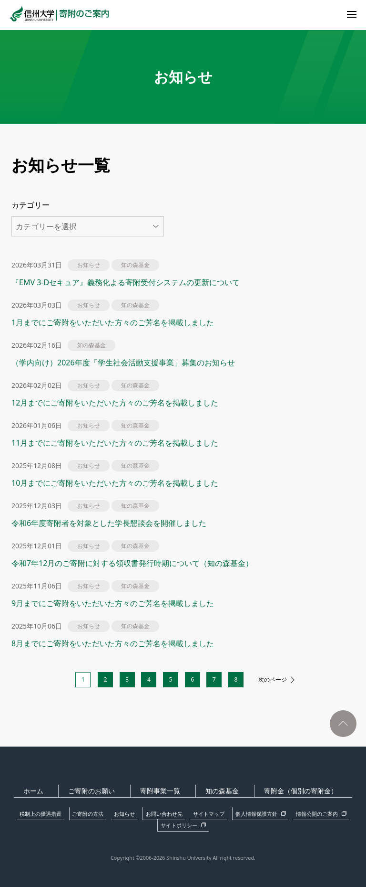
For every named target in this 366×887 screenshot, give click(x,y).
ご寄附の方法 (82, 812)
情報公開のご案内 (271, 812)
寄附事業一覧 (163, 791)
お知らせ (110, 812)
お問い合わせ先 (141, 812)
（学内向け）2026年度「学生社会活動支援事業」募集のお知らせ (123, 362)
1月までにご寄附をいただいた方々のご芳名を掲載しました (112, 322)
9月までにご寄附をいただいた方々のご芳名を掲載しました (112, 603)
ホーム (47, 791)
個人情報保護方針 (219, 812)
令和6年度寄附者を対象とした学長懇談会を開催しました (108, 523)
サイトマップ (177, 812)
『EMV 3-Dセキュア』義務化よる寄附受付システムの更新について (129, 282)
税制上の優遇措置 (44, 812)
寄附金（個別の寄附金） (292, 791)
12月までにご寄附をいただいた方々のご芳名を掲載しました (114, 402)
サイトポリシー (320, 812)
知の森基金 (219, 791)
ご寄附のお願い (100, 791)
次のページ (280, 680)
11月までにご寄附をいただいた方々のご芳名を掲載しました (114, 443)
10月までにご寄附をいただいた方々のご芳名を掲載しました (114, 483)
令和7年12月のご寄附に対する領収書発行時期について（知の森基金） (132, 563)
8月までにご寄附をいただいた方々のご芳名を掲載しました (112, 643)
